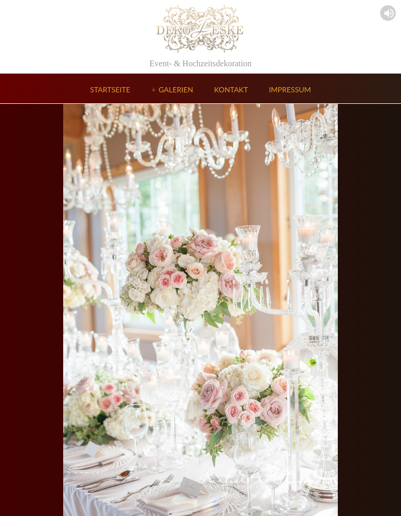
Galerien (176, 89)
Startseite (110, 89)
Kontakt (231, 89)
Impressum (290, 89)
